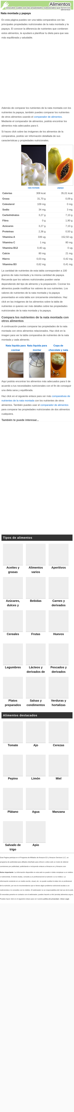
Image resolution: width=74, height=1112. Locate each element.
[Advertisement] (30, 72)
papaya (60, 188)
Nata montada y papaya (16, 13)
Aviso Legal (65, 899)
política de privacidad (51, 899)
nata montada (33, 188)
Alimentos (60, 4)
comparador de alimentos (48, 116)
